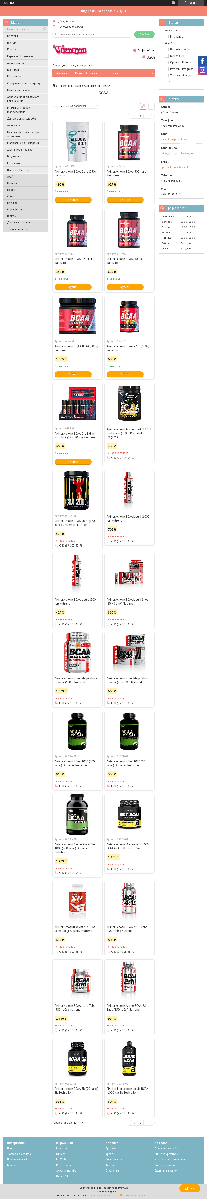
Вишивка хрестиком (166, 1154)
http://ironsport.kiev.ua (174, 139)
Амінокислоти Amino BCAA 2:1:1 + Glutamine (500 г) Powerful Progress (129, 433)
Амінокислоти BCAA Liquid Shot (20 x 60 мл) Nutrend (127, 601)
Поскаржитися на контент (103, 1195)
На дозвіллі (14, 156)
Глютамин (13, 70)
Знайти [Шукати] (144, 34)
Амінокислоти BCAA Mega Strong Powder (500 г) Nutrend (76, 680)
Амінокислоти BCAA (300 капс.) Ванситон (127, 173)
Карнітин (111, 1165)
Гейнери (12, 42)
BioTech (61, 1159)
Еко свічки (13, 163)
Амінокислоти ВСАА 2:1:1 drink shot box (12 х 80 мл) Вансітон (75, 435)
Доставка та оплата (19, 222)
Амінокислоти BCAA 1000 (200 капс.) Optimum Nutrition (75, 763)
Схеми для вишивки (166, 1170)
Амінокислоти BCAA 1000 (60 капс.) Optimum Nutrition (126, 763)
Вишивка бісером (18, 170)
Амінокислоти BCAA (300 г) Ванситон (124, 261)
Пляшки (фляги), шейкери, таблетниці (23, 134)
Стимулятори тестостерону (23, 83)
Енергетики (14, 76)
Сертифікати (15, 209)
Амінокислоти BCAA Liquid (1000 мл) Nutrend (128, 518)
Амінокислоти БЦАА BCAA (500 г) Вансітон (76, 348)
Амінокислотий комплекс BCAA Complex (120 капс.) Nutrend (75, 929)
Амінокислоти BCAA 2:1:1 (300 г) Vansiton (128, 348)
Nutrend (61, 1154)
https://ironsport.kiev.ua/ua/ (177, 153)
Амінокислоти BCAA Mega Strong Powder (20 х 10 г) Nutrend (128, 680)
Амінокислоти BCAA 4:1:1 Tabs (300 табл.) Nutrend (75, 1007)
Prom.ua (123, 1187)
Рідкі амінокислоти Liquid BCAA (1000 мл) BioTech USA (127, 1090)
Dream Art (62, 1176)
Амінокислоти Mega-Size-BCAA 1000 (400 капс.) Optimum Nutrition (75, 848)
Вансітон (61, 1148)
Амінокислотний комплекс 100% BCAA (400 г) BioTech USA (128, 846)
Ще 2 (172, 81)
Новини (11, 189)
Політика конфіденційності (135, 1195)
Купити (73, 200)
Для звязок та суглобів (21, 118)
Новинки (12, 183)
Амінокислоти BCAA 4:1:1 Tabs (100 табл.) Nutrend (127, 929)
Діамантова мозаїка (19, 149)
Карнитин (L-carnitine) (20, 56)
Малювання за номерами (23, 143)
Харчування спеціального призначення (23, 99)
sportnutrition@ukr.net (174, 167)
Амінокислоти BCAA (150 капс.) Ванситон (75, 261)
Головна (61, 73)
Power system (64, 1165)
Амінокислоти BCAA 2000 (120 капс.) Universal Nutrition (75, 523)
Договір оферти (17, 229)
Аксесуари (13, 125)
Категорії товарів (18, 29)
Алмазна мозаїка (66, 1170)
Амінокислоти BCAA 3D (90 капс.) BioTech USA (76, 1090)
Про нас (12, 203)
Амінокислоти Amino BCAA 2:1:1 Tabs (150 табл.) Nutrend (128, 1007)
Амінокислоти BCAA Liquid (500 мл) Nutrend (75, 601)
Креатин (12, 49)
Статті (10, 196)
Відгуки (11, 216)
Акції (10, 176)
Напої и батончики (18, 90)
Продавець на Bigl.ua (103, 1191)
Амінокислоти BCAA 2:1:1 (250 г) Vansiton (76, 173)
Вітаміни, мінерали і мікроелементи (19, 110)
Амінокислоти (15, 63)
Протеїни (13, 36)
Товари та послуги (69, 86)
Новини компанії (17, 1159)
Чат (190, 1188)
